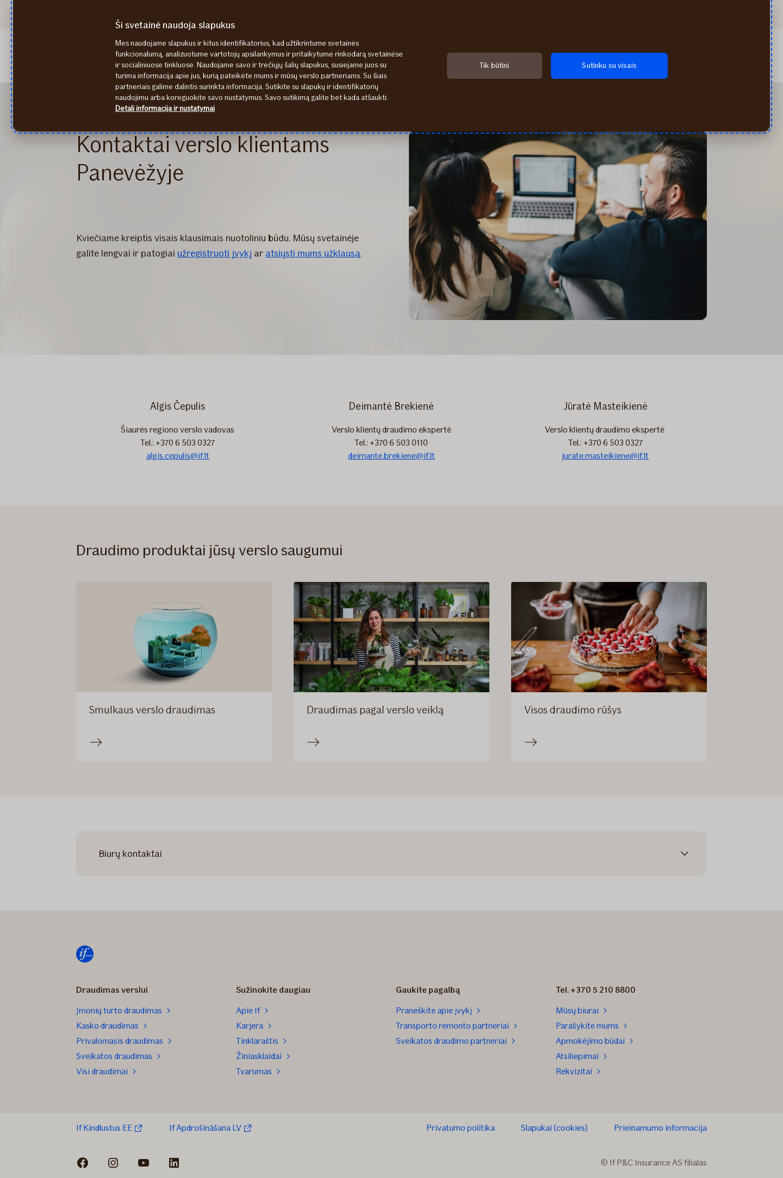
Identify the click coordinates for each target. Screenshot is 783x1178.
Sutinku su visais (609, 65)
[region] (391, 65)
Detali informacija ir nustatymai (165, 108)
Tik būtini (494, 65)
